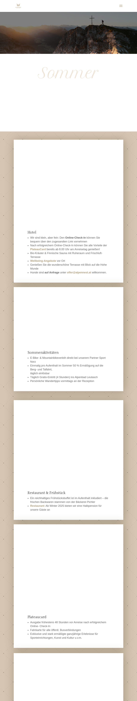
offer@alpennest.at (79, 195)
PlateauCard (38, 172)
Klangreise (52, 578)
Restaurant (37, 351)
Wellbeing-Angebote (43, 183)
